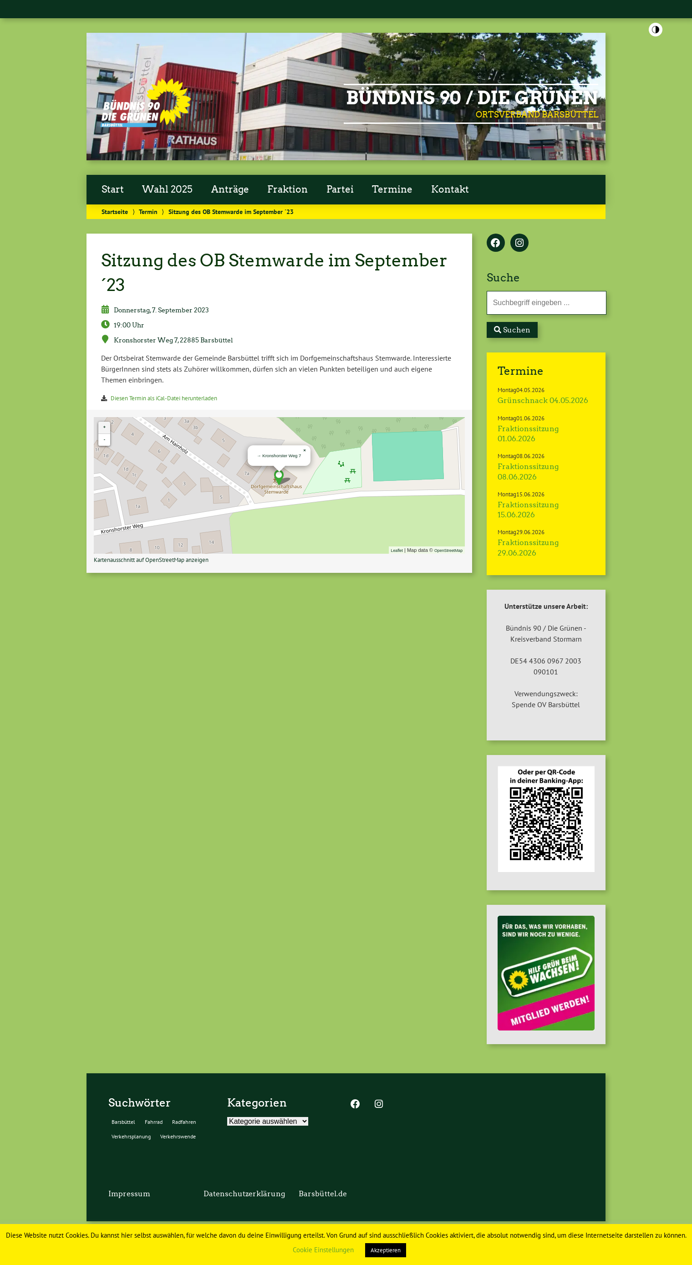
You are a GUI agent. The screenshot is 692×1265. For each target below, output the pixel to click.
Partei (340, 189)
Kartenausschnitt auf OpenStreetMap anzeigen (151, 560)
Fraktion (287, 189)
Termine (392, 189)
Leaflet (397, 550)
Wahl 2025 (167, 189)
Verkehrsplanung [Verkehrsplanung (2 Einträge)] (131, 1136)
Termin (148, 211)
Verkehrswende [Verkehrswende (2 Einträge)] (178, 1136)
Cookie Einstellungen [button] (323, 1249)
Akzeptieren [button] (386, 1250)
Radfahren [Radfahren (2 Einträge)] (184, 1121)
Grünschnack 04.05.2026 (543, 400)
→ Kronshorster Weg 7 (279, 455)
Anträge (230, 189)
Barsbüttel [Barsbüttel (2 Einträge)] (123, 1121)
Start (113, 189)
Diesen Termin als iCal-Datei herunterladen (164, 398)
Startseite (115, 211)
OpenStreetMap (448, 550)
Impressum (129, 1193)
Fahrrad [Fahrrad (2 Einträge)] (154, 1121)
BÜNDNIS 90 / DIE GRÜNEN (472, 98)
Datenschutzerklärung (244, 1193)
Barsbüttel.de (323, 1193)
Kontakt (450, 189)
